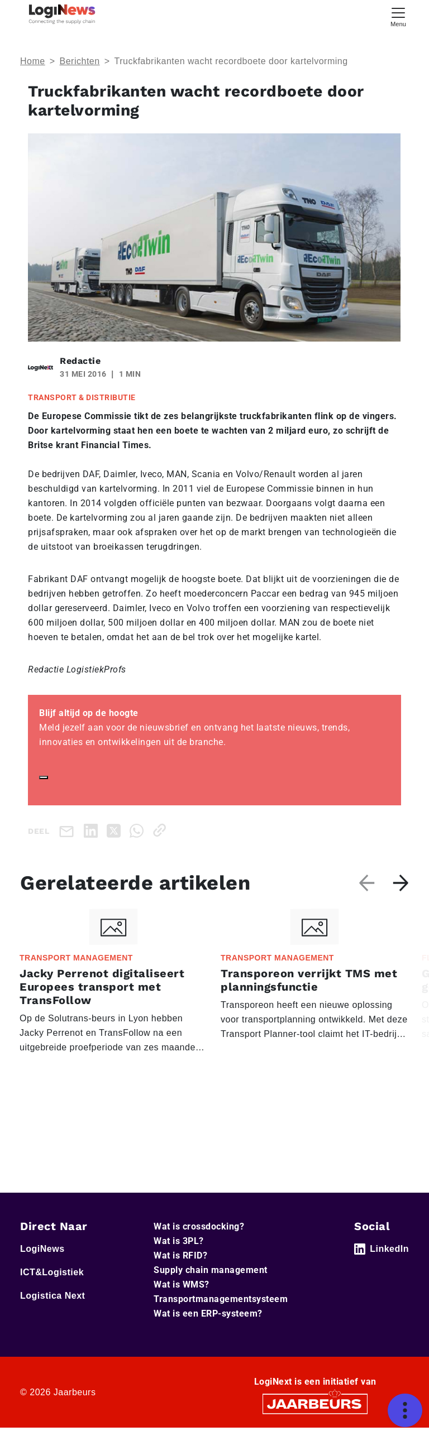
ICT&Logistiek (52, 1272)
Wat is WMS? (181, 1284)
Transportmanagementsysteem (221, 1299)
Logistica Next (52, 1295)
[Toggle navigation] (398, 15)
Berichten (80, 61)
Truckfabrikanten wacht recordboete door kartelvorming (230, 61)
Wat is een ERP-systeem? (208, 1313)
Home (32, 61)
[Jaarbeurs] (315, 1403)
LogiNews (42, 1249)
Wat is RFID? (180, 1255)
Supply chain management (211, 1270)
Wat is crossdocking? (199, 1226)
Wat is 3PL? (179, 1241)
